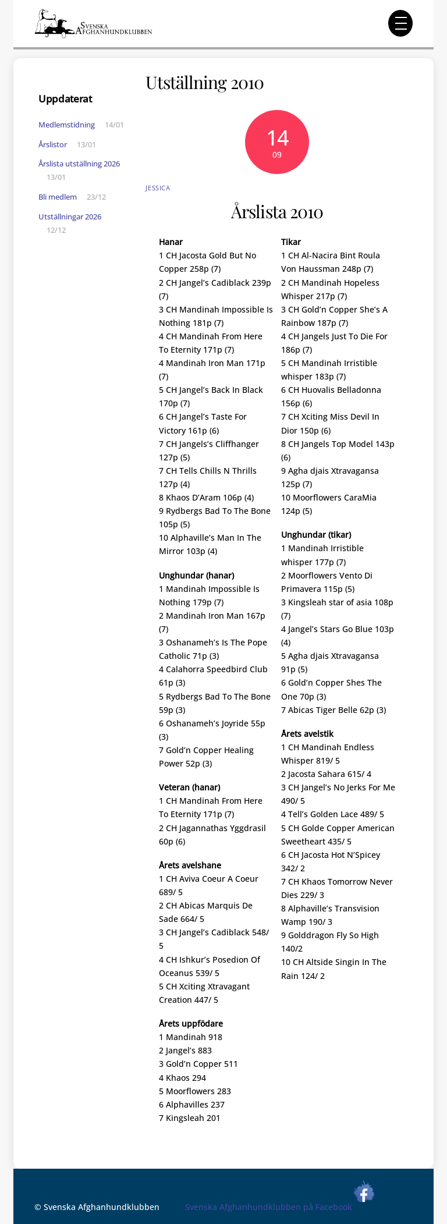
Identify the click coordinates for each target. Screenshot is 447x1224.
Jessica (158, 187)
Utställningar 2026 (69, 216)
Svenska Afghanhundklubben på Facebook (280, 1206)
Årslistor (52, 144)
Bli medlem (57, 196)
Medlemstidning (66, 124)
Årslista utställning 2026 (79, 163)
